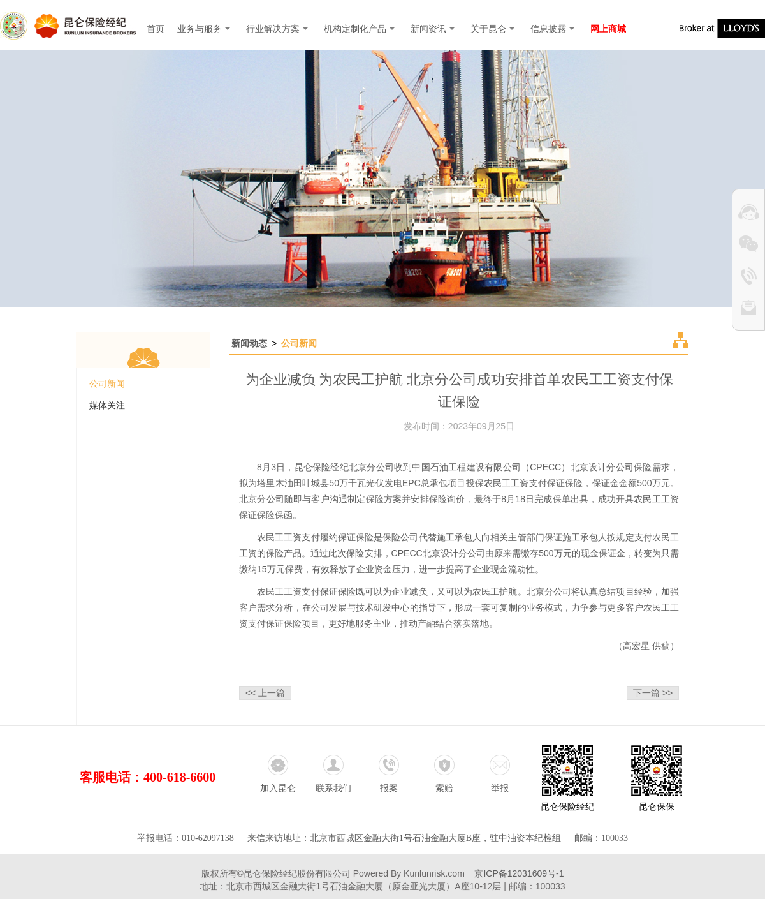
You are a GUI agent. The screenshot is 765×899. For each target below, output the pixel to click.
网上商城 (608, 29)
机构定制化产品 (355, 29)
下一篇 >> (653, 693)
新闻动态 (249, 343)
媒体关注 (107, 405)
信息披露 (548, 29)
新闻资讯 (428, 29)
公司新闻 (107, 383)
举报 (500, 772)
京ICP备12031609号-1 (519, 873)
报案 (389, 772)
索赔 (444, 772)
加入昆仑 (278, 772)
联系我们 (333, 772)
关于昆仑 (488, 29)
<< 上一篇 (265, 693)
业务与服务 (199, 29)
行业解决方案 (273, 29)
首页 (155, 29)
